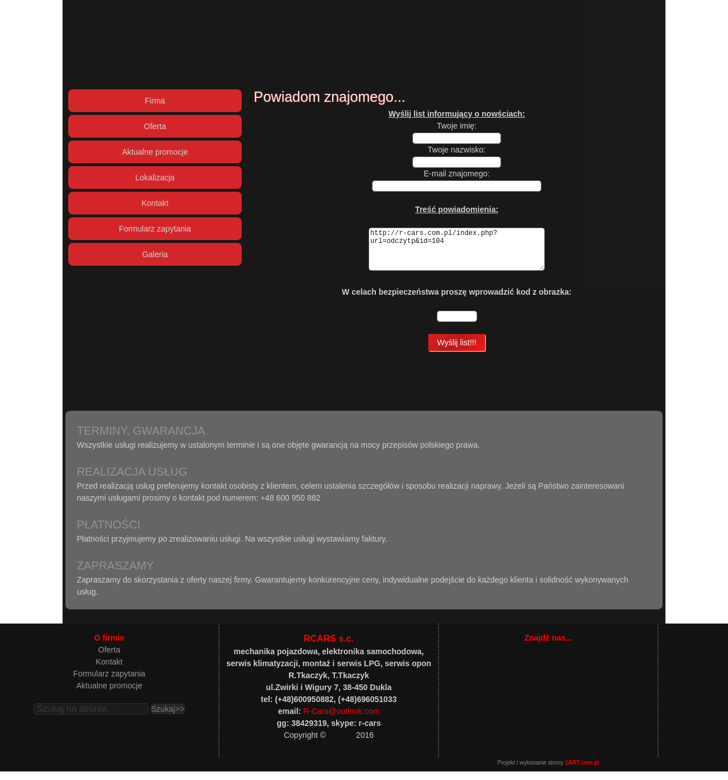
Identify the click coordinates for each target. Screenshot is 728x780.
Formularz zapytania (109, 682)
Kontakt (109, 670)
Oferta (109, 658)
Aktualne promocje (109, 694)
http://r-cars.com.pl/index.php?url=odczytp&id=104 (457, 253)
